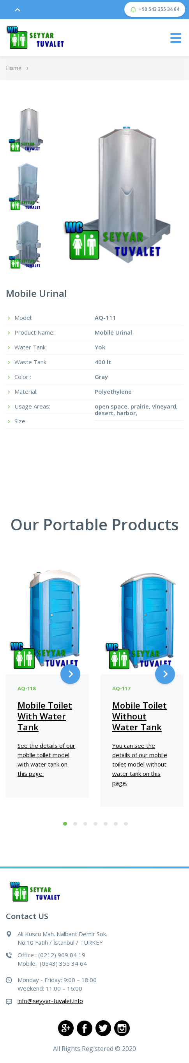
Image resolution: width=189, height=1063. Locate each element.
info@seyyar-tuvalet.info (50, 1001)
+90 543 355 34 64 (154, 9)
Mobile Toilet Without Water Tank (139, 716)
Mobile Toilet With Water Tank (45, 716)
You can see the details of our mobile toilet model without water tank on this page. (139, 764)
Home (13, 68)
